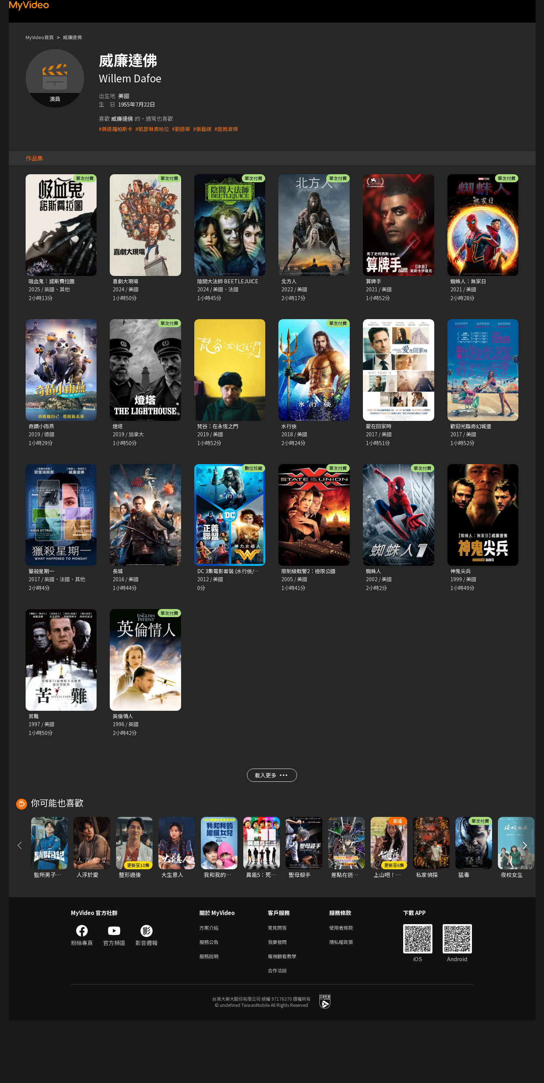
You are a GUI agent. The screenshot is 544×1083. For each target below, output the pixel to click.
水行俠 (289, 427)
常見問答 (279, 986)
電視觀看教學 (284, 1017)
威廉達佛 (79, 37)
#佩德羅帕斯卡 (117, 128)
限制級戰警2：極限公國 (310, 572)
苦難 (34, 718)
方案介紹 (210, 986)
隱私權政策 (347, 1001)
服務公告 (210, 1001)
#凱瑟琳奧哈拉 (155, 128)
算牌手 (374, 281)
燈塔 (118, 427)
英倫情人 (124, 718)
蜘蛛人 (374, 572)
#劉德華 (186, 128)
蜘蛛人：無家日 (469, 281)
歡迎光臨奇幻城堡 (472, 427)
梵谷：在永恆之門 (219, 427)
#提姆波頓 (233, 128)
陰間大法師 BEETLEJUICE (229, 281)
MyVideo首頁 (42, 37)
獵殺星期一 (42, 572)
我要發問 (279, 1001)
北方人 (289, 281)
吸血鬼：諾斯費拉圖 (53, 281)
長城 (118, 572)
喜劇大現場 (126, 281)
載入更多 (271, 780)
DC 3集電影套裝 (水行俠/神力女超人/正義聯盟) (254, 572)
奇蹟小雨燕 (42, 427)
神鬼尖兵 (461, 572)
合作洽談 (279, 1032)
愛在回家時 (379, 427)
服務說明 (210, 1017)
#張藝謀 (208, 128)
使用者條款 (347, 986)
